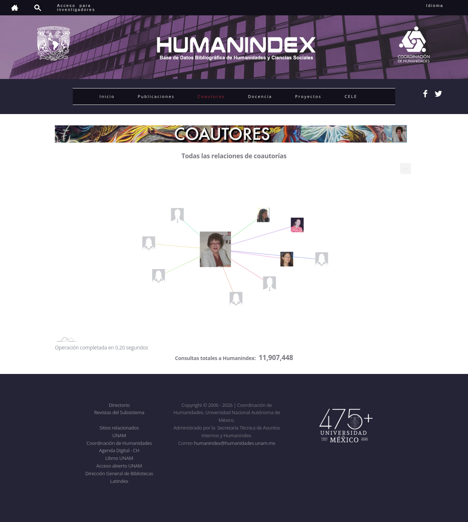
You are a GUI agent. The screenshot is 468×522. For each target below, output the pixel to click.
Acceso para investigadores (76, 7)
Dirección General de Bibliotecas (119, 473)
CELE (350, 96)
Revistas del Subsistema (119, 412)
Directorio (119, 405)
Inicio (107, 96)
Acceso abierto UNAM (119, 465)
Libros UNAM (119, 458)
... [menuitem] (405, 166)
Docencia (260, 96)
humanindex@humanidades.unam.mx (234, 443)
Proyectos (308, 96)
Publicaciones (156, 96)
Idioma (443, 5)
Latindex (119, 481)
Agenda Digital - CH (119, 450)
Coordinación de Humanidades (119, 443)
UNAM (119, 435)
